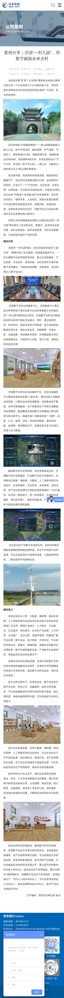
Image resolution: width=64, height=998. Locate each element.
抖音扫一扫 (51, 978)
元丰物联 (51, 956)
